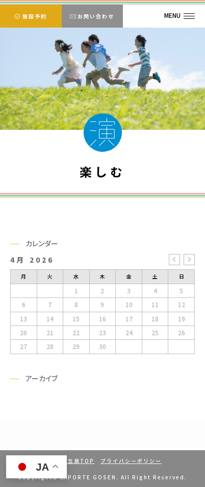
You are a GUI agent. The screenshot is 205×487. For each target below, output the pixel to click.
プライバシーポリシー (131, 461)
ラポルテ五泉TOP (68, 461)
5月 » (189, 259)
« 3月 (174, 259)
